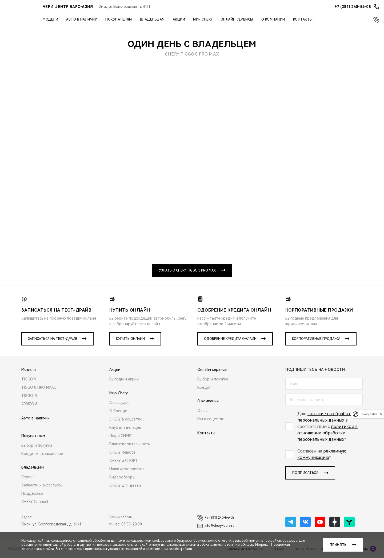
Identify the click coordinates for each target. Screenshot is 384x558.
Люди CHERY (120, 436)
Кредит (204, 387)
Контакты (303, 19)
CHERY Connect (35, 502)
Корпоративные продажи (316, 339)
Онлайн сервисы (237, 19)
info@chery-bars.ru (215, 526)
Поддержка (32, 493)
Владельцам (152, 19)
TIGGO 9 (28, 379)
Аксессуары (119, 402)
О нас (202, 410)
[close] (381, 414)
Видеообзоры (122, 477)
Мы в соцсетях (210, 419)
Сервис (27, 477)
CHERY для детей (125, 485)
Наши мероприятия (126, 469)
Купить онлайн (130, 339)
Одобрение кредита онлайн (230, 339)
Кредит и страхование (42, 453)
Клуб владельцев (125, 427)
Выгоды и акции (124, 379)
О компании (273, 19)
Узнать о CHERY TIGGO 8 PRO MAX (187, 270)
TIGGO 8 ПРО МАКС (38, 387)
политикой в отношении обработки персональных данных (327, 433)
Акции (179, 19)
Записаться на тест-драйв (52, 339)
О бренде (118, 411)
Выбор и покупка (36, 445)
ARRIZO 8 (29, 404)
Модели (50, 19)
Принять (338, 545)
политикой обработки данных (98, 541)
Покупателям (118, 19)
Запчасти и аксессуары (42, 485)
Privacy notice (369, 413)
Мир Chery (203, 19)
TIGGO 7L (29, 396)
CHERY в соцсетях (125, 419)
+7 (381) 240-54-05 (215, 518)
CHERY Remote (122, 452)
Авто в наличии (81, 19)
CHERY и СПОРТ (123, 460)
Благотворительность (129, 444)
